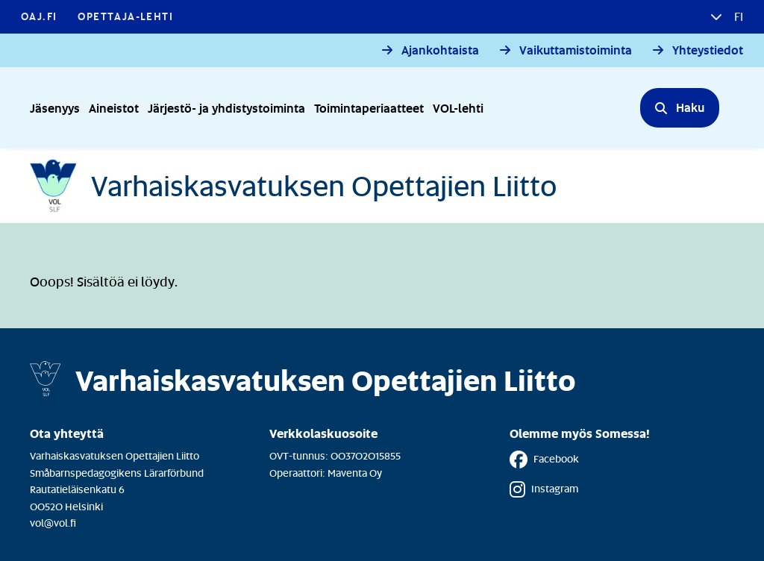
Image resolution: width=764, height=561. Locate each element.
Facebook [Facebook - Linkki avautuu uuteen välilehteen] (544, 459)
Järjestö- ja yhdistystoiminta (226, 107)
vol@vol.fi (53, 522)
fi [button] (737, 16)
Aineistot (114, 107)
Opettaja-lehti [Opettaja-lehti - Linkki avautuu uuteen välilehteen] (125, 16)
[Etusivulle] (293, 186)
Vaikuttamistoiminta (575, 50)
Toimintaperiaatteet (369, 107)
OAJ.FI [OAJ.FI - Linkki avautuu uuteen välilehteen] (39, 16)
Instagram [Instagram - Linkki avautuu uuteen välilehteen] (544, 489)
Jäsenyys (55, 107)
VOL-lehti (458, 107)
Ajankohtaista (440, 50)
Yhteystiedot (707, 50)
